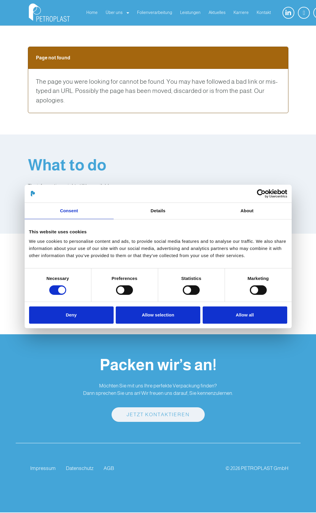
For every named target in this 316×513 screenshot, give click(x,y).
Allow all (245, 314)
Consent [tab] (69, 210)
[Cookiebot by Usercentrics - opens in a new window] (261, 193)
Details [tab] (158, 210)
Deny (71, 314)
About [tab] (247, 210)
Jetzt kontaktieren (158, 415)
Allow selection (158, 314)
